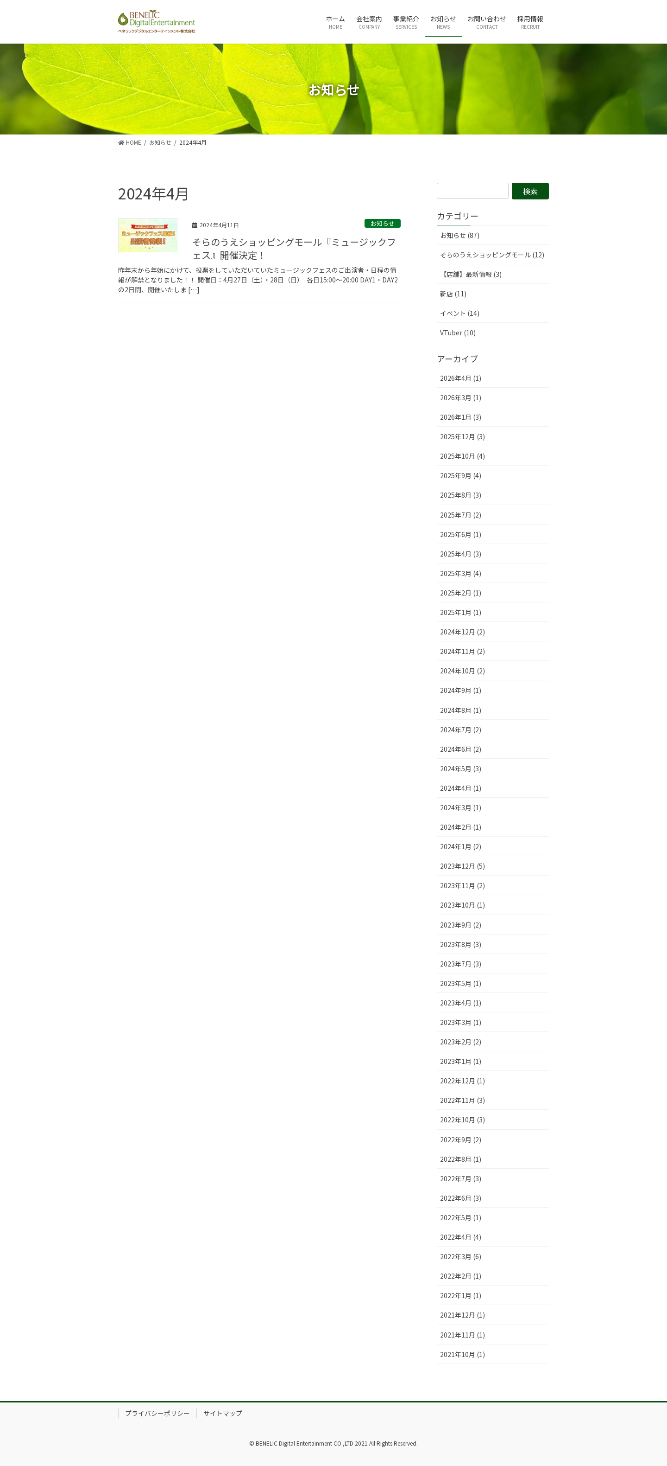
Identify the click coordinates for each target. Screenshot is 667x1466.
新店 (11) (453, 293)
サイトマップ (222, 1413)
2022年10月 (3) (462, 1119)
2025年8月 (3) (460, 494)
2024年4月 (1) (460, 788)
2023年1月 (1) (460, 1061)
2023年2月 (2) (460, 1041)
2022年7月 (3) (460, 1178)
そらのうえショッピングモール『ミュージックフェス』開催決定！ (294, 248)
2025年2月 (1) (460, 592)
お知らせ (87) (459, 235)
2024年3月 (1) (460, 807)
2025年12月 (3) (462, 436)
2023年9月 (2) (460, 924)
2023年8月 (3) (460, 944)
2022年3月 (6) (460, 1256)
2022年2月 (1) (460, 1275)
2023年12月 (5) (462, 866)
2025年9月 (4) (460, 475)
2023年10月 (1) (462, 904)
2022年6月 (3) (460, 1198)
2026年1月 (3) (460, 417)
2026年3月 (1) (460, 397)
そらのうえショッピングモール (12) (492, 254)
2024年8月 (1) (460, 710)
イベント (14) (459, 313)
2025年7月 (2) (460, 514)
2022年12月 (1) (462, 1080)
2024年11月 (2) (462, 651)
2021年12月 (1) (462, 1314)
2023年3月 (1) (460, 1022)
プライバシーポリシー (157, 1413)
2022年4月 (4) (460, 1237)
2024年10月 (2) (462, 670)
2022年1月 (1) (460, 1295)
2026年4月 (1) (460, 378)
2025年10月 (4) (462, 456)
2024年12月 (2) (462, 631)
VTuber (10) (458, 332)
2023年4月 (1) (460, 1002)
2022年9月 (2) (460, 1139)
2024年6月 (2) (460, 749)
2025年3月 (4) (460, 573)
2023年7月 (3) (460, 963)
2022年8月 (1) (460, 1159)
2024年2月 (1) (460, 827)
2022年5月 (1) (460, 1217)
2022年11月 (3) (462, 1100)
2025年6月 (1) (460, 534)
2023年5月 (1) (460, 983)
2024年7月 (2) (460, 729)
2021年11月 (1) (462, 1334)
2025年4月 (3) (460, 553)
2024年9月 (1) (460, 690)
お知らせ (383, 223)
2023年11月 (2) (462, 885)
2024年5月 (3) (460, 768)
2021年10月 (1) (462, 1354)
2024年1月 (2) (460, 846)
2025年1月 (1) (460, 612)
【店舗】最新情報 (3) (471, 274)
